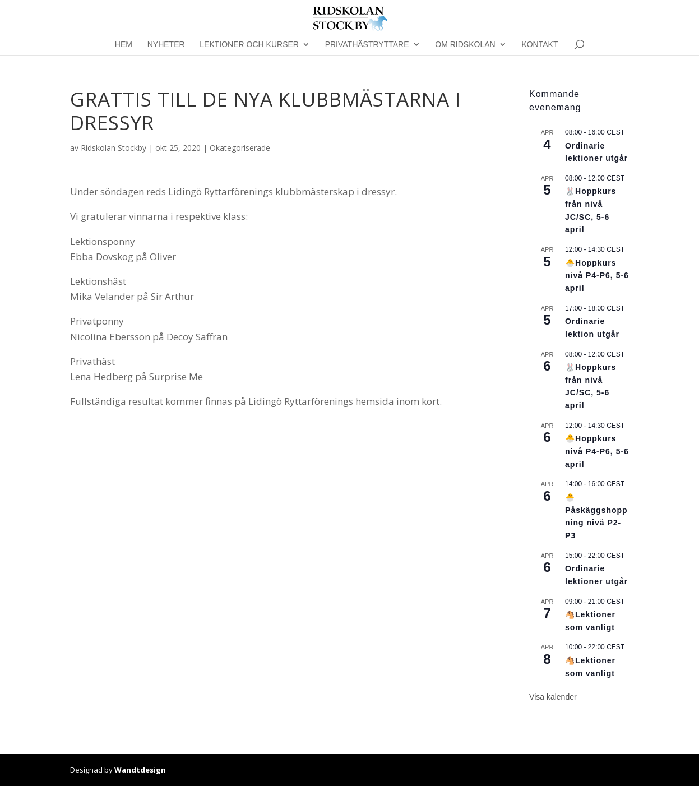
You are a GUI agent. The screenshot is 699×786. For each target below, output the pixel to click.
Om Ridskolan (465, 44)
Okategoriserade (240, 147)
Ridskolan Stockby (113, 147)
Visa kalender (553, 696)
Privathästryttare (367, 44)
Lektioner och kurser (249, 44)
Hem (123, 44)
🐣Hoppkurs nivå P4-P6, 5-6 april (597, 275)
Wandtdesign (140, 770)
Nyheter (166, 44)
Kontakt (539, 44)
